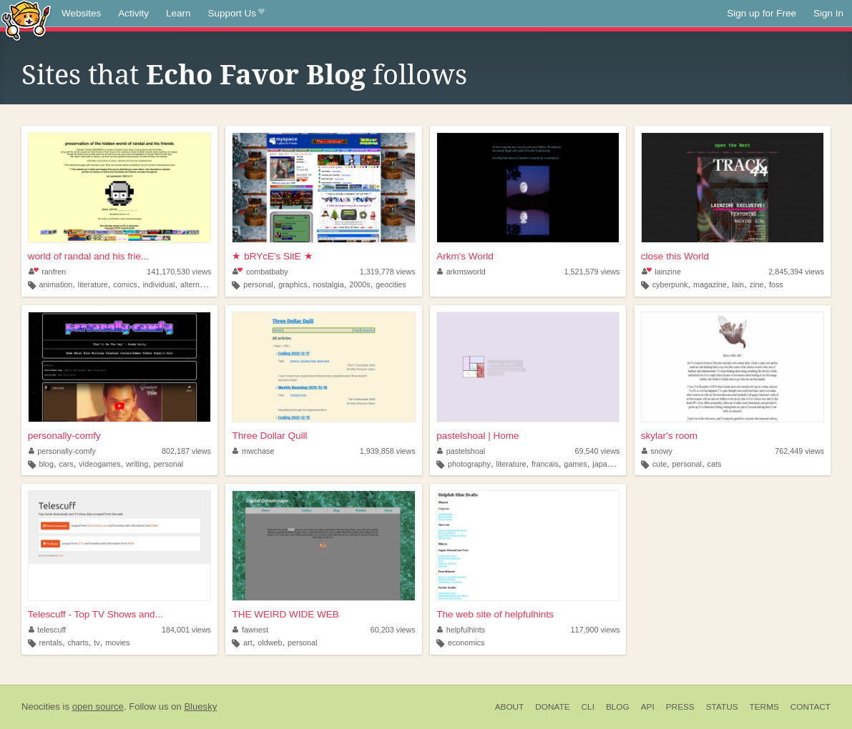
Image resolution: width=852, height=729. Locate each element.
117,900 (595, 629)
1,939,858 (388, 451)
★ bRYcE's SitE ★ (272, 256)
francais (545, 464)
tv (96, 642)
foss (776, 284)
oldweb (270, 642)
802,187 (186, 451)
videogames (99, 464)
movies (117, 642)
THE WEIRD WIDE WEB (285, 614)
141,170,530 (179, 271)
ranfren (48, 271)
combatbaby (260, 271)
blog (46, 464)
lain (738, 284)
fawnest (250, 629)
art (248, 642)
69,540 (597, 451)
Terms (764, 707)
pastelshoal (461, 451)
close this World (675, 256)
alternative (198, 284)
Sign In (828, 13)
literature (93, 284)
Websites (81, 13)
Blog (618, 707)
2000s (359, 284)
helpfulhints (461, 629)
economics (466, 642)
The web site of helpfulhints (495, 614)
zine (757, 284)
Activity (133, 13)
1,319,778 (388, 271)
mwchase (253, 451)
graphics (293, 284)
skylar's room (669, 435)
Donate (552, 707)
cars (66, 464)
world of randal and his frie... (89, 256)
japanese (608, 464)
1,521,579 (592, 271)
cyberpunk (670, 284)
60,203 (393, 629)
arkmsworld (461, 271)
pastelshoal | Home (477, 435)
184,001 (186, 629)
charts (77, 642)
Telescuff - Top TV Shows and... (95, 614)
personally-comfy (64, 435)
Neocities (40, 706)
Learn (178, 13)
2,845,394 (796, 271)
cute (659, 464)
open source (98, 706)
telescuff (48, 629)
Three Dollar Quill (269, 435)
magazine (710, 284)
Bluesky (200, 706)
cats (714, 464)
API (648, 707)
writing (137, 464)
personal (258, 284)
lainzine (661, 271)
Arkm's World (465, 256)
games (575, 464)
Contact (810, 707)
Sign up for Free (761, 13)
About (509, 707)
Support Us (236, 13)
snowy (657, 451)
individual (158, 284)
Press (680, 707)
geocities (391, 284)
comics (125, 284)
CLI (588, 707)
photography (469, 464)
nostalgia (328, 284)
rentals (50, 642)
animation (55, 284)
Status (722, 707)
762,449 (799, 451)
